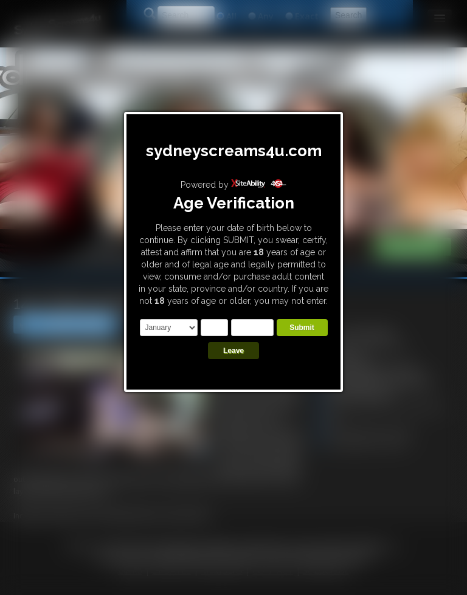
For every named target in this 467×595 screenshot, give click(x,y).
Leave (233, 350)
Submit (301, 327)
